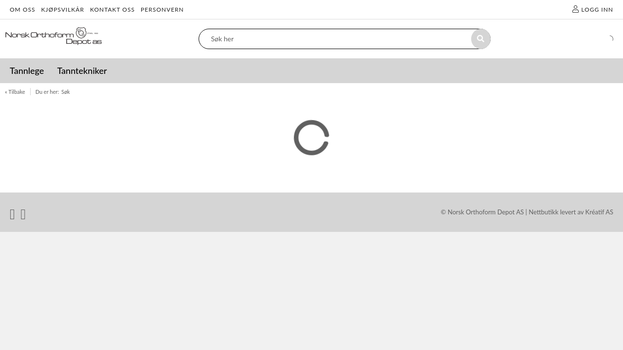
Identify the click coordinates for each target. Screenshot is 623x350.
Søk (65, 91)
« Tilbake (15, 91)
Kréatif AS (599, 212)
